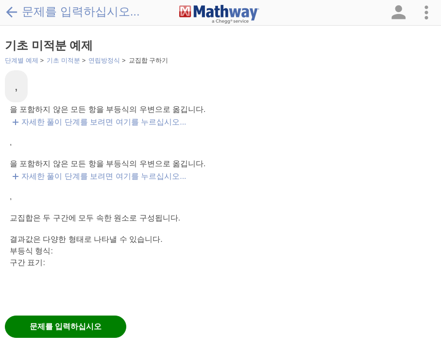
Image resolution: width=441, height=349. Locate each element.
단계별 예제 (21, 60)
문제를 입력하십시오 (66, 326)
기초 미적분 (63, 60)
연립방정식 (104, 60)
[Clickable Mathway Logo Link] (219, 14)
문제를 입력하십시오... (72, 11)
